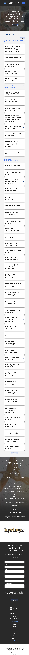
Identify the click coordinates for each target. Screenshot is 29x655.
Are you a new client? (8, 578)
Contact (14, 635)
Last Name (6, 564)
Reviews (14, 631)
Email (5, 574)
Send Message (14, 600)
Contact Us (14, 24)
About (14, 628)
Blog (14, 633)
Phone (6, 569)
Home (14, 626)
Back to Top (14, 452)
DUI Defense (14, 630)
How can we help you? (9, 583)
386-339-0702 (14, 613)
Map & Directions (14, 621)
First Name (6, 559)
